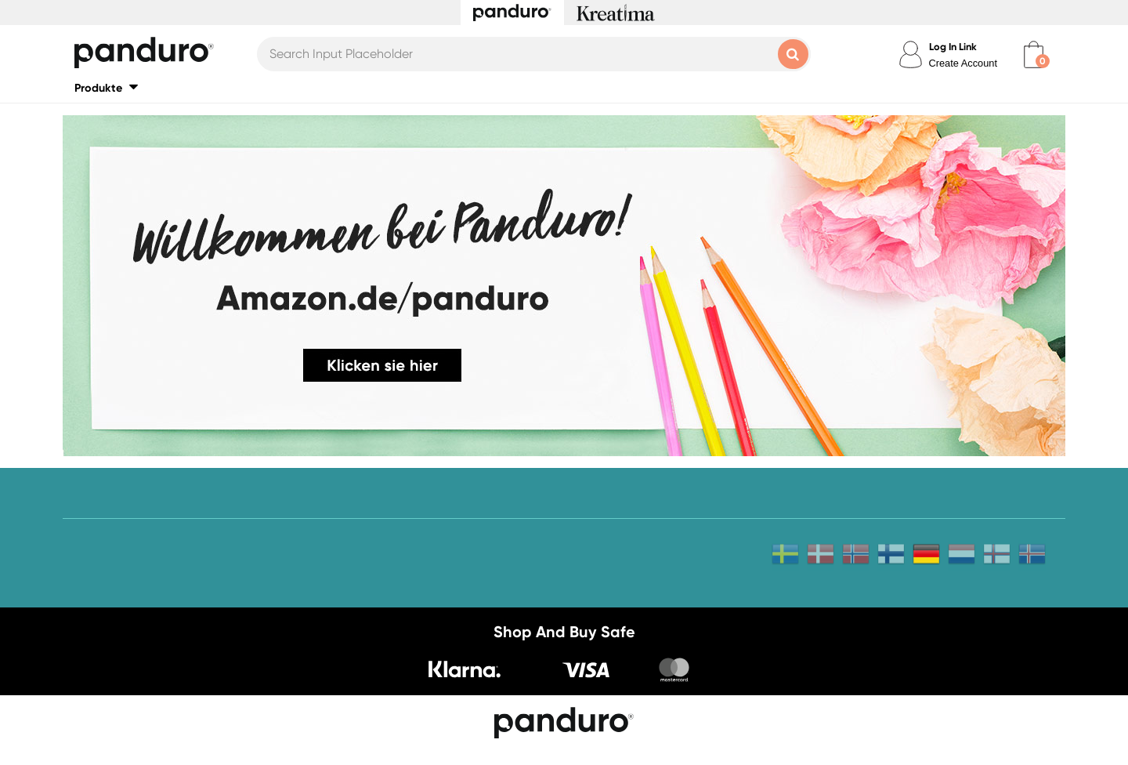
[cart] (1034, 54)
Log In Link (953, 47)
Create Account (963, 63)
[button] (106, 87)
